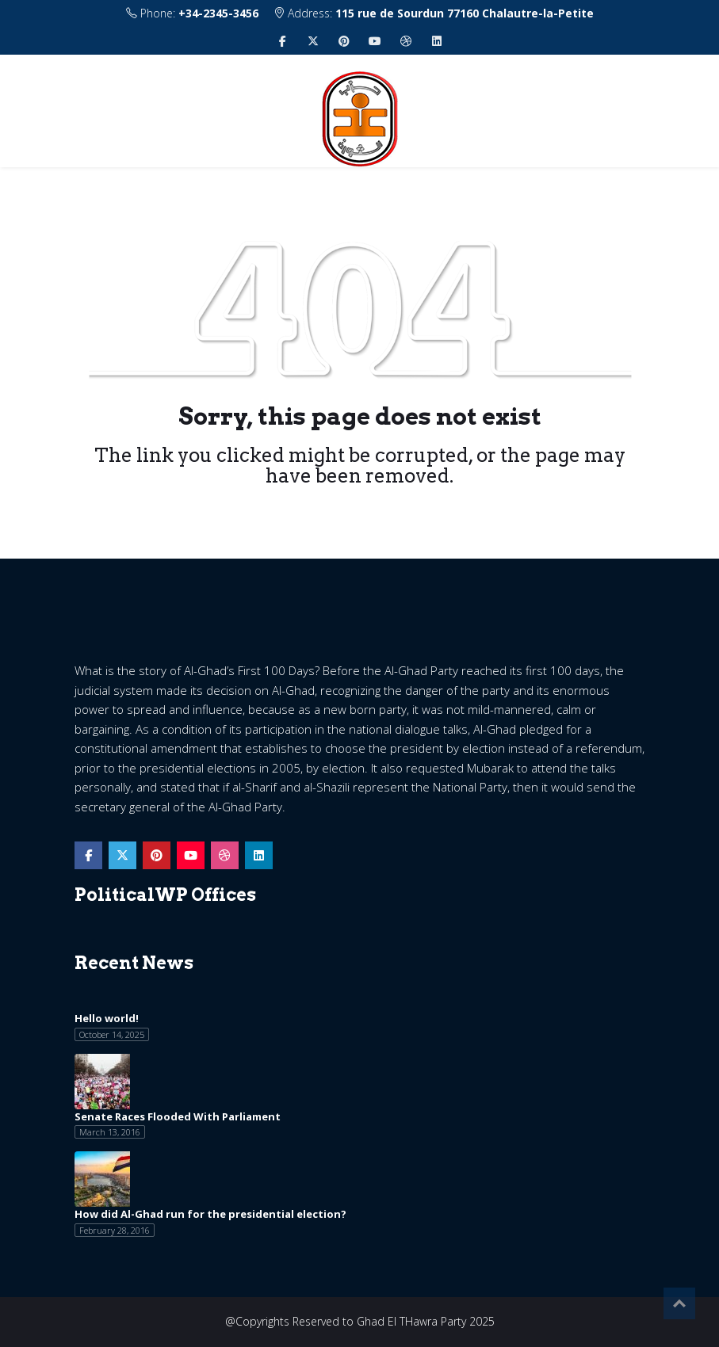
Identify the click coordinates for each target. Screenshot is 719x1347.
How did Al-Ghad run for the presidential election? (210, 1214)
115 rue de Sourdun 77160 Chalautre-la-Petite (464, 13)
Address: (433, 13)
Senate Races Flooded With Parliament (178, 1116)
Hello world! (107, 1018)
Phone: (192, 13)
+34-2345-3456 (218, 13)
